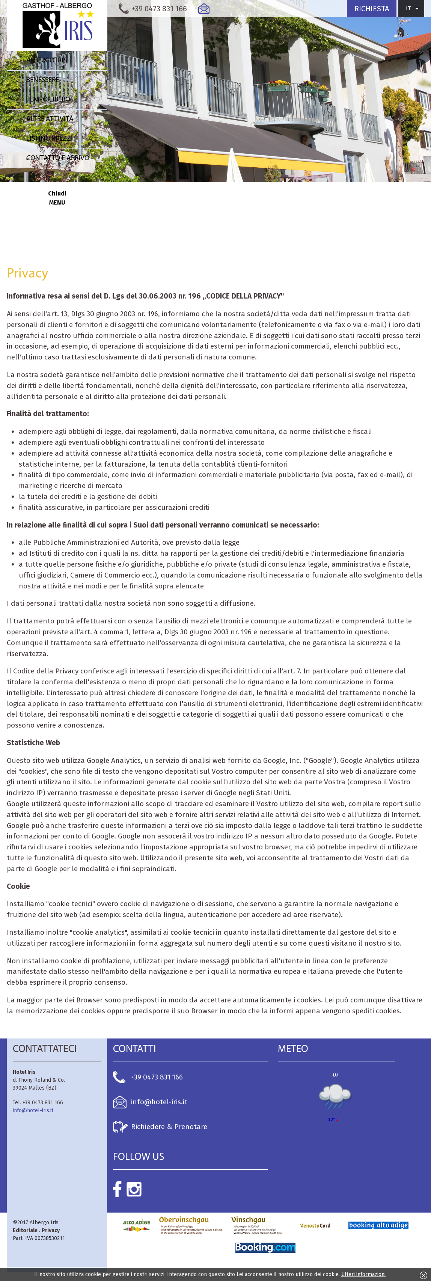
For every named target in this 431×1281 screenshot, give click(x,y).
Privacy (51, 1230)
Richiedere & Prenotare (169, 1126)
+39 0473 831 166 (157, 1077)
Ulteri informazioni (363, 1274)
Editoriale (25, 1230)
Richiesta (371, 8)
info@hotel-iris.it (33, 1110)
